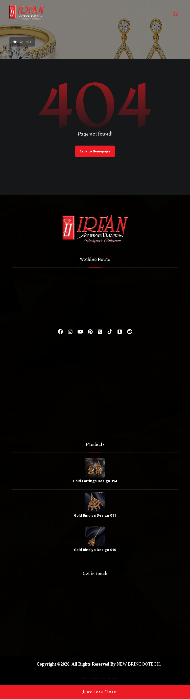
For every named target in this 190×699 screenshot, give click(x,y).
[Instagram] (70, 332)
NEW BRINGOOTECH (138, 663)
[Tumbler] (120, 332)
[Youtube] (80, 332)
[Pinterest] (90, 332)
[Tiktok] (110, 332)
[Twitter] (100, 332)
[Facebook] (60, 332)
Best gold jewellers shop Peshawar (98, 677)
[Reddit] (130, 332)
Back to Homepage (95, 151)
